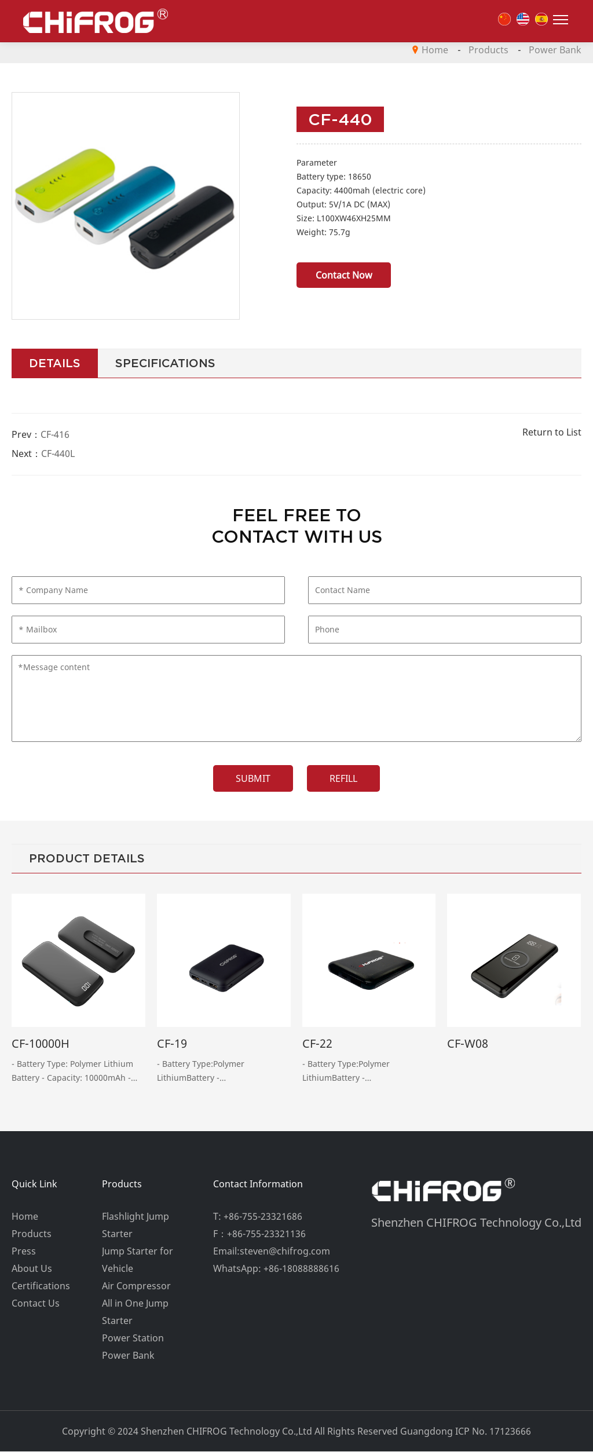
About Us (32, 1269)
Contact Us (36, 1303)
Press (24, 1251)
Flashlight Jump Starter (135, 1225)
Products (488, 49)
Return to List (551, 432)
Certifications (41, 1286)
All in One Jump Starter (135, 1312)
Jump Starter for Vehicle (137, 1260)
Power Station (133, 1338)
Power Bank (555, 49)
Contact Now (340, 275)
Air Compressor (136, 1286)
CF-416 (55, 434)
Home (435, 49)
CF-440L (58, 453)
